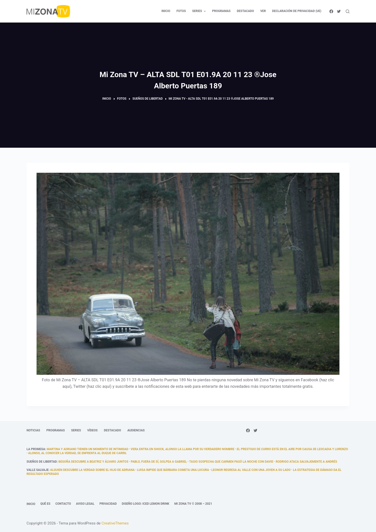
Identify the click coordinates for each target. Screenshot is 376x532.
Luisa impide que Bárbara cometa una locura (173, 470)
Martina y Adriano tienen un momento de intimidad (87, 449)
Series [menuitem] (199, 11)
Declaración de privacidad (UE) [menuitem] (296, 11)
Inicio (31, 504)
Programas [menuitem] (221, 11)
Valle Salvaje (38, 470)
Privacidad (108, 503)
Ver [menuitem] (263, 11)
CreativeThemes (115, 523)
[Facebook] (331, 11)
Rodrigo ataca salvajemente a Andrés (306, 461)
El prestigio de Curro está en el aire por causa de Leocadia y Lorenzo (292, 449)
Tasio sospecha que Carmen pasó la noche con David (231, 461)
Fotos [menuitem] (181, 11)
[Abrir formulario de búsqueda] (347, 11)
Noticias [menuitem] (33, 430)
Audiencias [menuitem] (136, 430)
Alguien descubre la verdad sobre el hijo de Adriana (92, 470)
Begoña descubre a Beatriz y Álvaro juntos (93, 461)
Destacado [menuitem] (245, 11)
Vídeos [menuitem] (92, 430)
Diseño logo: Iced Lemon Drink (145, 503)
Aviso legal (85, 503)
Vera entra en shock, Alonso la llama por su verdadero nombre (182, 449)
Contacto (63, 503)
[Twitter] (339, 11)
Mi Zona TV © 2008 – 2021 (193, 503)
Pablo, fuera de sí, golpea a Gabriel (159, 461)
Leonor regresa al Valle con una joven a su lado (250, 470)
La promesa (36, 449)
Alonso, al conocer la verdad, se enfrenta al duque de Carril (77, 453)
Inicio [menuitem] (165, 11)
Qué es (45, 503)
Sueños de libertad (42, 461)
